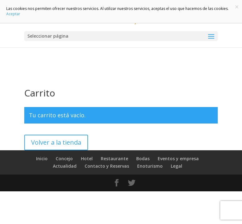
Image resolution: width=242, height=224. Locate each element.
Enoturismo (150, 166)
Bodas (143, 158)
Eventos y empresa (178, 158)
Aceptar (13, 13)
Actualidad (65, 166)
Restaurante (114, 158)
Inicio (42, 158)
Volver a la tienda (56, 142)
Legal (176, 166)
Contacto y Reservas (107, 166)
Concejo (64, 158)
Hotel (87, 158)
